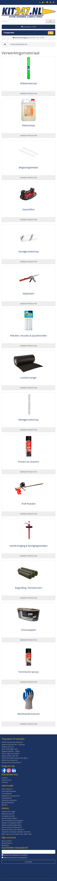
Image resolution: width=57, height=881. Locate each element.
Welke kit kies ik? (8, 814)
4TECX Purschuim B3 (9, 760)
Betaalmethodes (8, 802)
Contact (4, 778)
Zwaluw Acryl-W (8, 747)
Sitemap (5, 782)
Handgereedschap (28, 251)
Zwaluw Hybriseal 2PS (10, 756)
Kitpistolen (28, 293)
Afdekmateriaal (28, 83)
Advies (5, 808)
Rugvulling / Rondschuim (28, 587)
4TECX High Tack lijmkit (10, 753)
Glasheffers (28, 209)
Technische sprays (28, 671)
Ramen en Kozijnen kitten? (12, 823)
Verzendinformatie (9, 791)
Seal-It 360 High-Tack (9, 749)
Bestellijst (5, 845)
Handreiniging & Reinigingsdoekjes (29, 545)
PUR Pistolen (29, 503)
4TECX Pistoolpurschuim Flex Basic (15, 758)
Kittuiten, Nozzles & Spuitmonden (28, 335)
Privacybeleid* (22, 857)
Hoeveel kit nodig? (8, 811)
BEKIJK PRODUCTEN (28, 93)
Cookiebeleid (6, 798)
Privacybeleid (7, 793)
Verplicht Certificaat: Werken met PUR (16, 832)
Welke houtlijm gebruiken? (12, 825)
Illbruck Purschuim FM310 (11, 762)
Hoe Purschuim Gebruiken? (12, 827)
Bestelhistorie (7, 843)
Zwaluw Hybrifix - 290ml (11, 751)
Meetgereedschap (28, 419)
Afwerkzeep (28, 125)
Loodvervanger (28, 377)
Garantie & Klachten (9, 800)
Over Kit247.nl (7, 789)
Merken (4, 805)
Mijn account (7, 841)
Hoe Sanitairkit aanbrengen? (12, 820)
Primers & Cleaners (28, 461)
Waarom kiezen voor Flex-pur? (13, 829)
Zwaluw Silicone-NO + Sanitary (13, 744)
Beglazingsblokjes (28, 167)
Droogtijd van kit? (8, 816)
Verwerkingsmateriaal (19, 44)
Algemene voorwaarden (11, 796)
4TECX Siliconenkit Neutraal (12, 742)
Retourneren (6, 780)
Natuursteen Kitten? (9, 818)
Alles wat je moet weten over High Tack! (17, 834)
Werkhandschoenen (28, 713)
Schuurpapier (28, 629)
